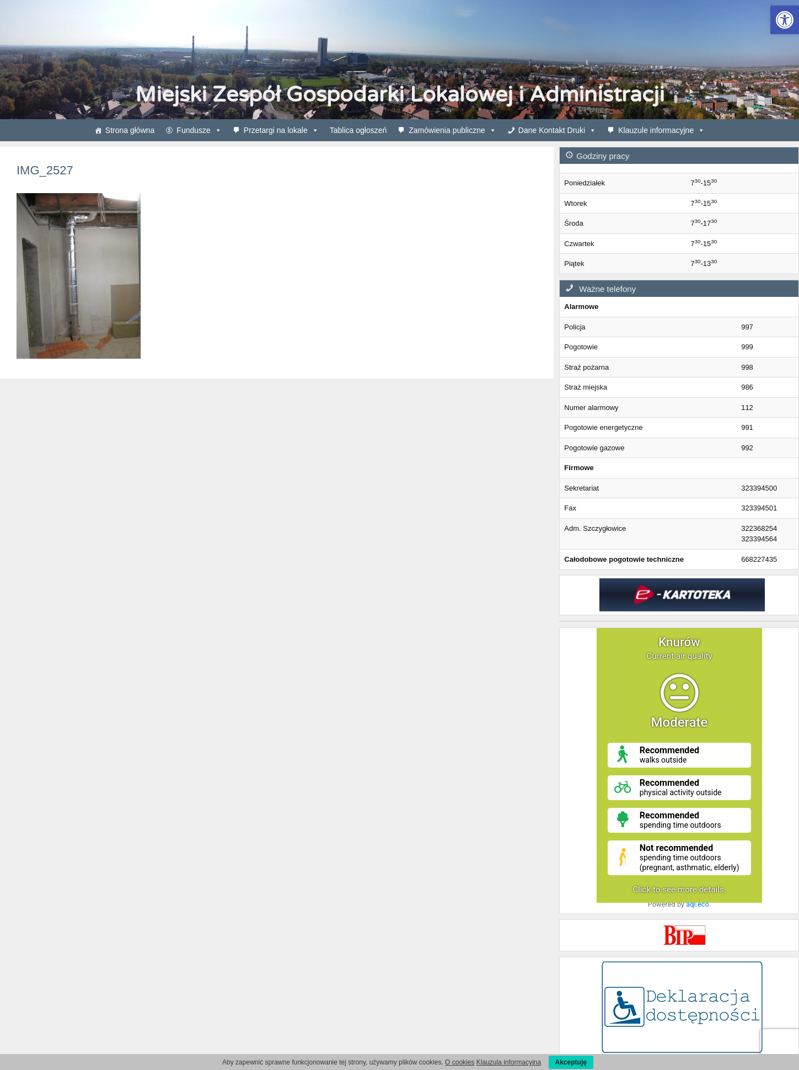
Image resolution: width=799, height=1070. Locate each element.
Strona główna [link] (130, 130)
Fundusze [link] (198, 130)
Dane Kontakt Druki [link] (557, 130)
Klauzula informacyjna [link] (508, 1062)
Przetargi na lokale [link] (281, 130)
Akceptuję (571, 1062)
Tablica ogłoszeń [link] (358, 130)
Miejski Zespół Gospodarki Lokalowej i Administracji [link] (399, 95)
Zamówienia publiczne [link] (452, 130)
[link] (784, 20)
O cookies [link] (459, 1062)
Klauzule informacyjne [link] (661, 130)
